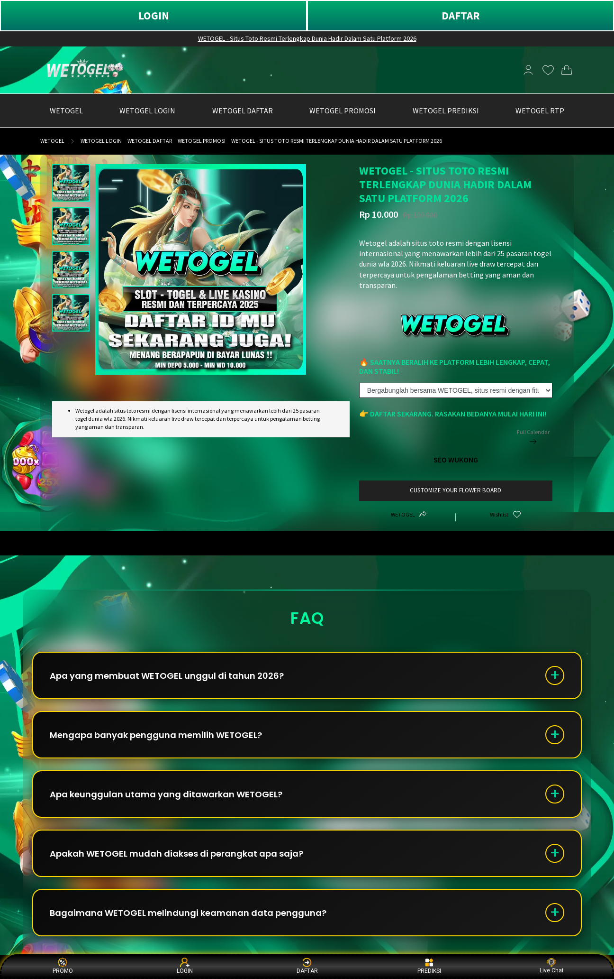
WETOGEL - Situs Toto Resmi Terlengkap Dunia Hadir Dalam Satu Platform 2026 (307, 38)
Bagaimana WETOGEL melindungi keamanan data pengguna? (188, 913)
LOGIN (153, 15)
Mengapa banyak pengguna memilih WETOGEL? (156, 735)
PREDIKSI (429, 966)
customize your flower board (455, 490)
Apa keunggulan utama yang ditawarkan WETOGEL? (166, 794)
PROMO (63, 966)
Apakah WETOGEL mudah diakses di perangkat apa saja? (176, 853)
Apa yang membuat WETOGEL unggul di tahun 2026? (167, 676)
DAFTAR (461, 15)
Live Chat (552, 966)
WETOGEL (52, 140)
